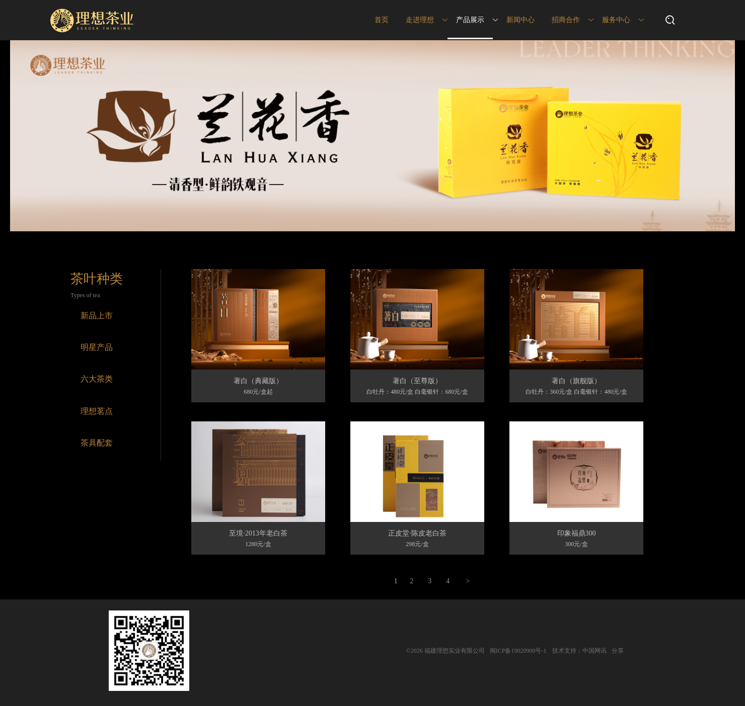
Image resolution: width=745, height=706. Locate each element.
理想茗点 (97, 411)
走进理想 (420, 20)
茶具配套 (97, 442)
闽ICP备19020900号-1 (518, 650)
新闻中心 (520, 20)
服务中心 (616, 20)
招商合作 (566, 20)
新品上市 (97, 315)
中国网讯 (594, 650)
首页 (382, 20)
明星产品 (97, 347)
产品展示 (470, 20)
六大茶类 (97, 379)
